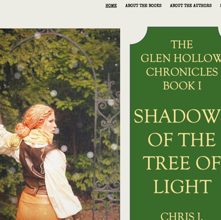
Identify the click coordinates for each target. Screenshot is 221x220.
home (111, 6)
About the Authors (191, 6)
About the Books (143, 6)
